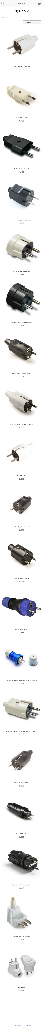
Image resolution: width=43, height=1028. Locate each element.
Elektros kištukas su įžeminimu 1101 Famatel (21, 731)
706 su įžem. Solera (21, 629)
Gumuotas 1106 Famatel (21, 783)
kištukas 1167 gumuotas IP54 (21, 885)
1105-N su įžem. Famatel (21, 527)
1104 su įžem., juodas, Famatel (21, 373)
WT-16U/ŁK (21, 987)
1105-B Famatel (21, 476)
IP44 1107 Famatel (21, 834)
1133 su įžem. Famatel (21, 578)
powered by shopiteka (23, 1025)
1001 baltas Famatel (21, 118)
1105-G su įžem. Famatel (21, 66)
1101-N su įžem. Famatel (21, 220)
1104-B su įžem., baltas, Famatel (21, 424)
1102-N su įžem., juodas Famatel (22, 322)
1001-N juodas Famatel (21, 169)
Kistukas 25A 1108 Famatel (21, 936)
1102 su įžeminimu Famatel (21, 271)
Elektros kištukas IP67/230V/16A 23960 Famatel (21, 680)
